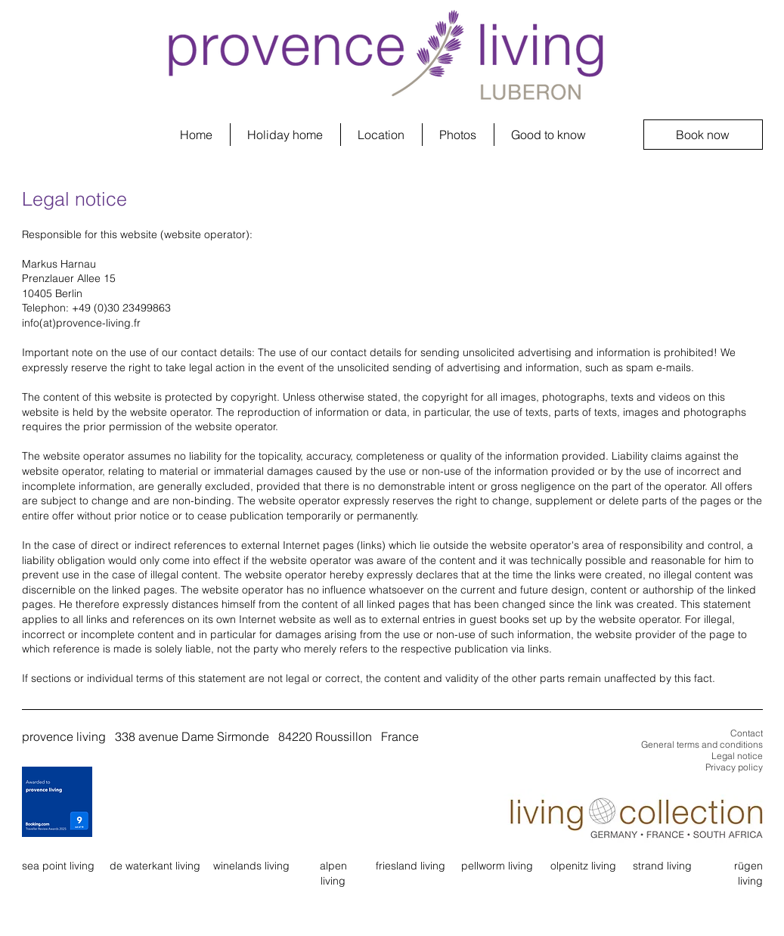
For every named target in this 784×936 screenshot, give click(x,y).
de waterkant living (155, 865)
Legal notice (737, 755)
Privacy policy (734, 767)
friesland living (410, 865)
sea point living (58, 865)
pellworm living (497, 865)
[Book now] (703, 134)
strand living (662, 865)
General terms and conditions (702, 744)
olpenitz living (583, 865)
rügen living (748, 873)
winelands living (251, 865)
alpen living (333, 873)
